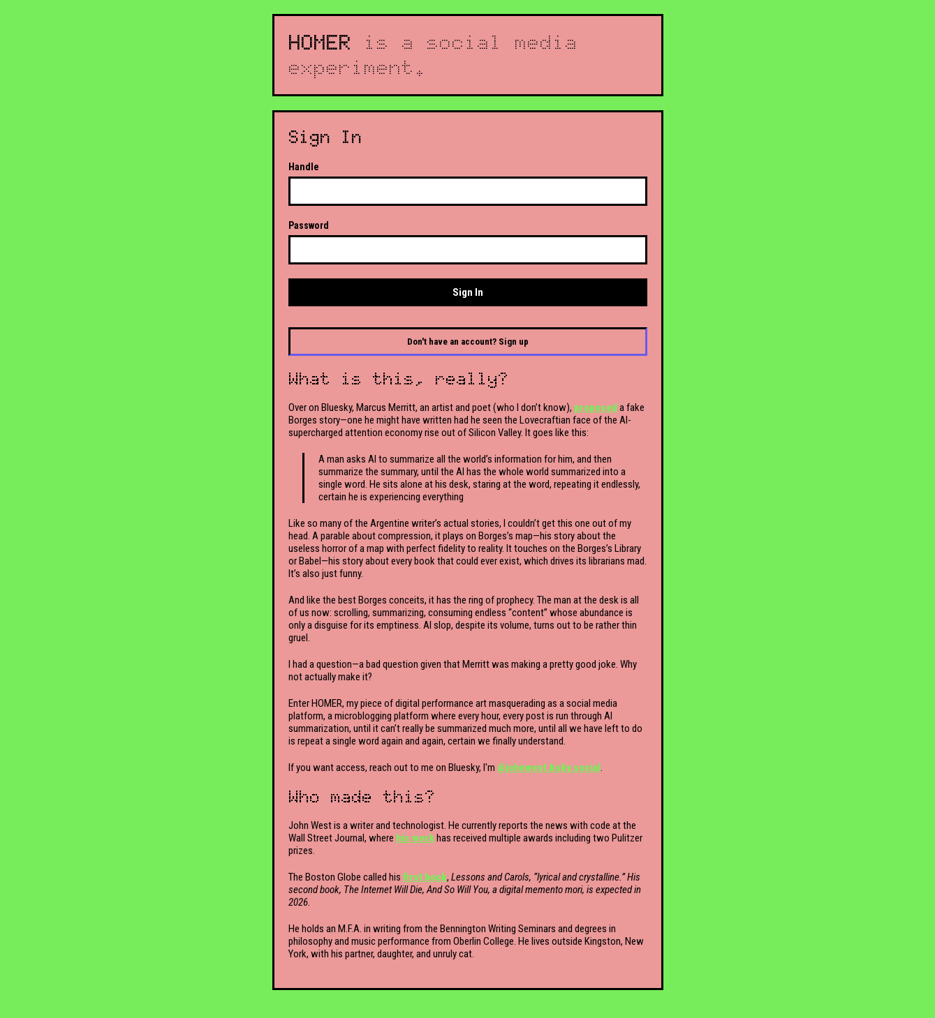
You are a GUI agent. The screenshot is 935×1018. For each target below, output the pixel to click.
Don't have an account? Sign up (468, 341)
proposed (595, 407)
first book (425, 877)
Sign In (467, 292)
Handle (303, 166)
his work (415, 838)
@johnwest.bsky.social (549, 767)
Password (308, 225)
